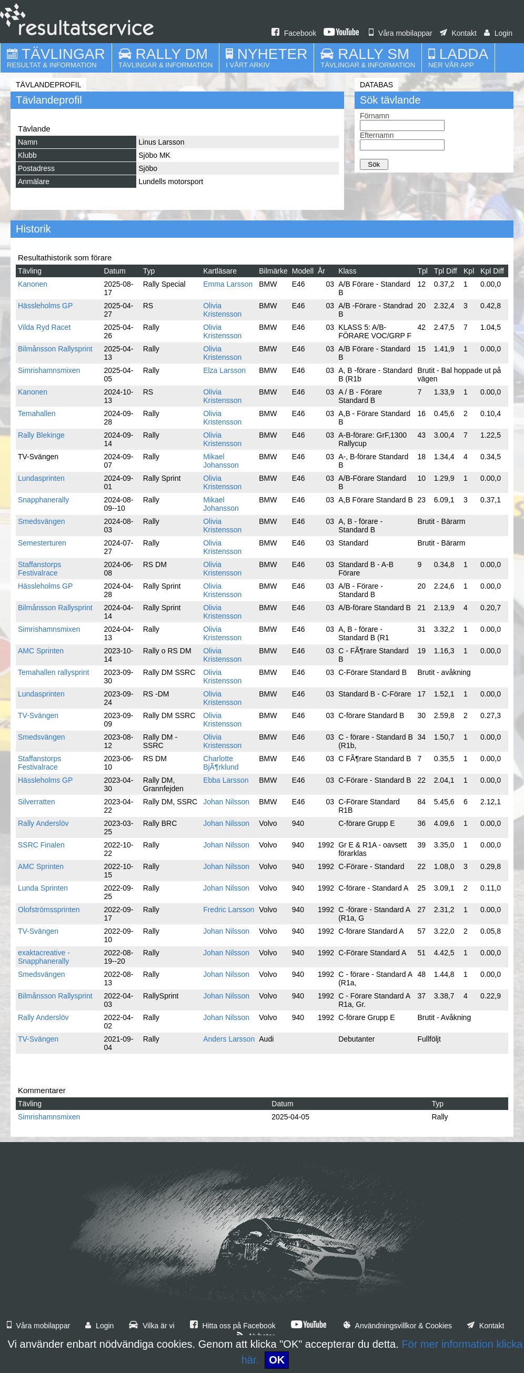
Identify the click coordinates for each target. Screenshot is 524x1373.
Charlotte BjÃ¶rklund (220, 762)
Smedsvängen (41, 521)
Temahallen (37, 413)
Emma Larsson (228, 284)
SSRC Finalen (41, 845)
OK (277, 1360)
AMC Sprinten (41, 651)
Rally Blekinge (41, 435)
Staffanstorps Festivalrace (39, 568)
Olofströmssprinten (48, 909)
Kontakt (458, 33)
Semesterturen (42, 543)
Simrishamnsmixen (49, 370)
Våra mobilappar (400, 33)
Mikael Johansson (221, 460)
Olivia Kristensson (222, 309)
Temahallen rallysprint (53, 672)
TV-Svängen (38, 715)
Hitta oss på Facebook (233, 1325)
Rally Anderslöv (43, 823)
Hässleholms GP (45, 305)
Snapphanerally (43, 500)
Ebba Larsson (225, 780)
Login (498, 33)
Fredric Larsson (228, 909)
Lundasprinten (41, 478)
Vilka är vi (151, 1325)
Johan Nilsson (226, 801)
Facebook (293, 33)
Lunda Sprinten (43, 888)
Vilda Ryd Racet (44, 327)
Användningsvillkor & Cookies (398, 1325)
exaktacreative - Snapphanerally (44, 956)
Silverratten (36, 801)
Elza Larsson (224, 370)
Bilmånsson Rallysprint (55, 349)
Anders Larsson (229, 1039)
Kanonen (32, 284)
